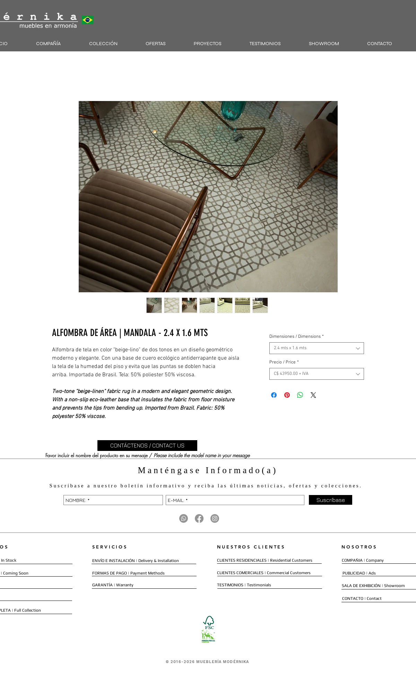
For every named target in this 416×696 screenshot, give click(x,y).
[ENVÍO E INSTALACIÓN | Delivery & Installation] (135, 561)
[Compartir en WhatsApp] (300, 395)
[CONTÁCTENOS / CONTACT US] (147, 445)
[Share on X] (313, 395)
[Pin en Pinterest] (287, 395)
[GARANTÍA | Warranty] (113, 585)
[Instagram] (214, 518)
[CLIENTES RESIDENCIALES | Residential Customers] (264, 560)
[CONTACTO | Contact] (362, 599)
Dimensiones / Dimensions (296, 336)
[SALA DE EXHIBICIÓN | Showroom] (373, 586)
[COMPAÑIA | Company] (363, 560)
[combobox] (316, 348)
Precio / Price (284, 362)
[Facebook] (199, 518)
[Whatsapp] (183, 518)
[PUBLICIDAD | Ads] (360, 573)
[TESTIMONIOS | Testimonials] (244, 585)
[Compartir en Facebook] (274, 395)
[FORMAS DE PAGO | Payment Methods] (128, 573)
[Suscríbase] (330, 500)
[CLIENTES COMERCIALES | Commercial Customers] (264, 573)
